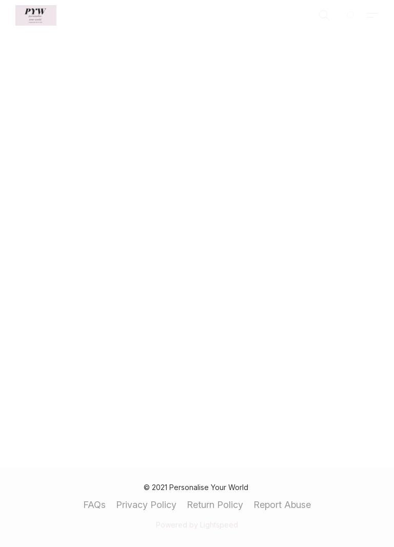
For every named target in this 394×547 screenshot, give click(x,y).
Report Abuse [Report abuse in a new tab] (282, 504)
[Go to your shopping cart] (356, 15)
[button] (35, 15)
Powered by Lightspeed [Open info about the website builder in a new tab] (197, 524)
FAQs (94, 504)
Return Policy (215, 504)
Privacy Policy (146, 504)
